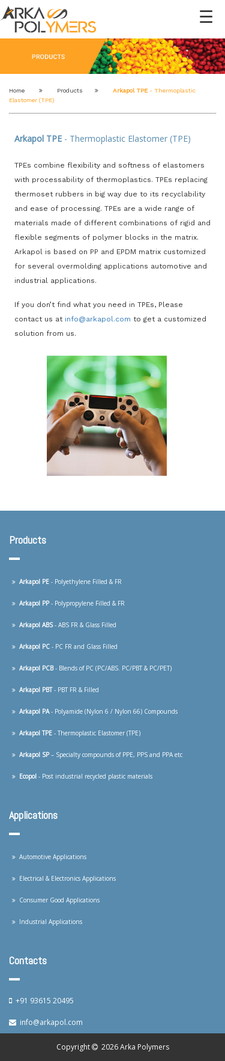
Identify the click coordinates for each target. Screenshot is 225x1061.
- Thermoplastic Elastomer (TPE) (76, 733)
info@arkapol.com (99, 319)
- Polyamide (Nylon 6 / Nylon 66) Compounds (95, 711)
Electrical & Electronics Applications (64, 878)
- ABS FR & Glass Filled (64, 625)
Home (17, 90)
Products (70, 90)
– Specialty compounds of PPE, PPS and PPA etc (97, 754)
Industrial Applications (47, 921)
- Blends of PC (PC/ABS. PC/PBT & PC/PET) (92, 668)
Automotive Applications (49, 857)
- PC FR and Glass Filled (65, 646)
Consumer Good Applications (56, 900)
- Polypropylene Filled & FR (68, 603)
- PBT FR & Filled (55, 690)
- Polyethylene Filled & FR (67, 581)
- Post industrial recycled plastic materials (82, 776)
